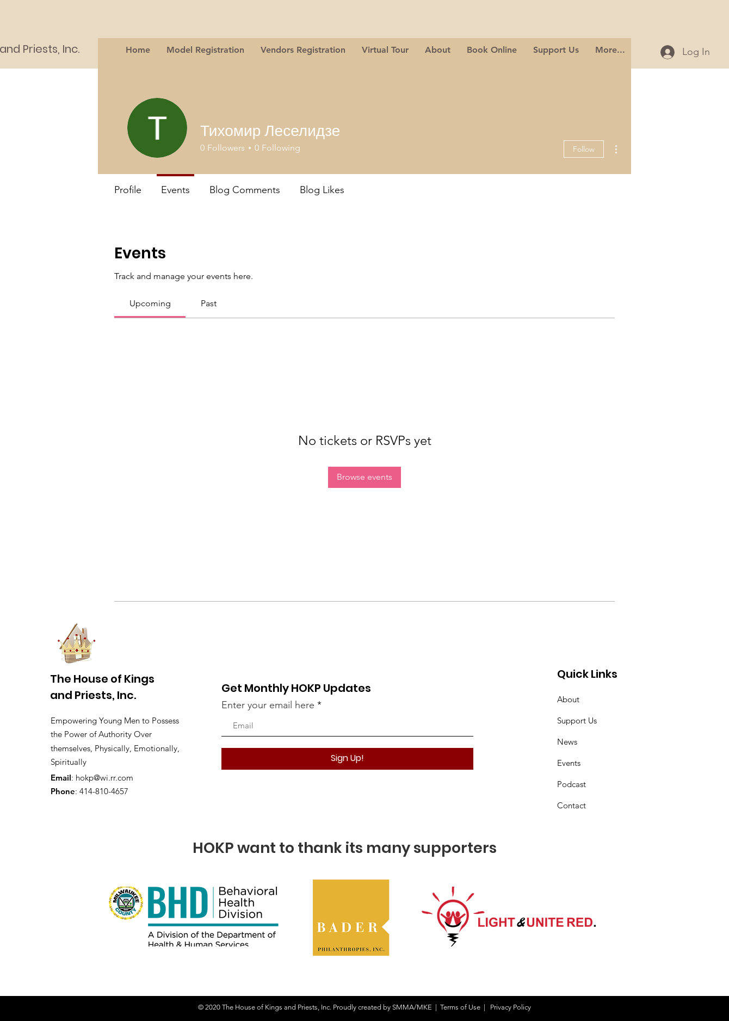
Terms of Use (460, 1007)
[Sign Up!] (347, 759)
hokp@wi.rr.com (104, 777)
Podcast (571, 784)
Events (568, 763)
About (568, 699)
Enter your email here (267, 705)
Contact (571, 805)
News (567, 742)
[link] (150, 303)
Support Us (577, 720)
